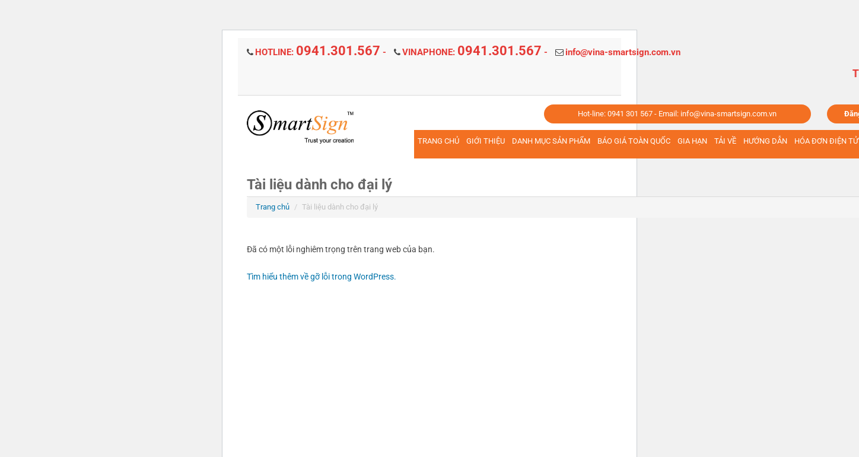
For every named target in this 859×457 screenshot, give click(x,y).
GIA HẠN (692, 141)
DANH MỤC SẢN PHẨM (551, 141)
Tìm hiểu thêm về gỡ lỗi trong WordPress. (321, 276)
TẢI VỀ (725, 141)
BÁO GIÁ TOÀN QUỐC (633, 141)
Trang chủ (272, 206)
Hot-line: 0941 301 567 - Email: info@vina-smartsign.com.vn (677, 113)
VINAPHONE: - (475, 52)
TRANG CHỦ (438, 141)
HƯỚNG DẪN (765, 141)
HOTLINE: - (320, 52)
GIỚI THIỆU (485, 141)
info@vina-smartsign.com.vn (622, 52)
